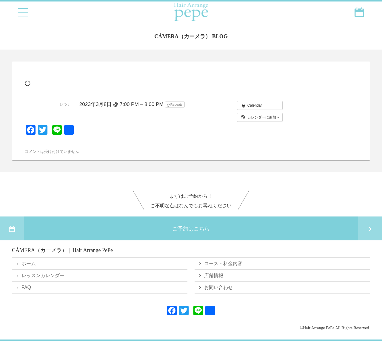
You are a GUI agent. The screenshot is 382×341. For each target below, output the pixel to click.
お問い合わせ (218, 287)
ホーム (28, 263)
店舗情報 (213, 275)
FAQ (26, 287)
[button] (259, 117)
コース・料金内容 (223, 263)
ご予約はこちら (191, 228)
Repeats (175, 105)
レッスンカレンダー (42, 275)
